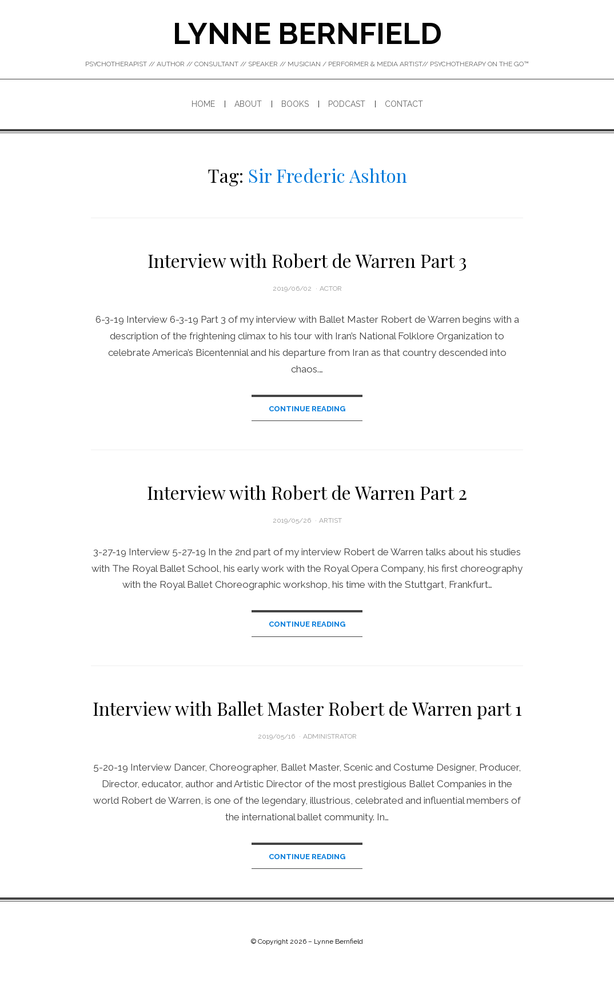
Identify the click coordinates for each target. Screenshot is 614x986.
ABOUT (248, 104)
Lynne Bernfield (307, 33)
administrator (330, 737)
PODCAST (346, 104)
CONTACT (404, 104)
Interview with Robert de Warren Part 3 (307, 260)
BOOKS (295, 104)
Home (203, 104)
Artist (330, 521)
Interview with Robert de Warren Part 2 (307, 492)
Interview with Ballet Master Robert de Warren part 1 (307, 709)
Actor (331, 288)
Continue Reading (307, 408)
